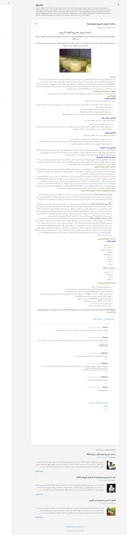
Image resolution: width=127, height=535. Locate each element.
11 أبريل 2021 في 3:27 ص (83, 387)
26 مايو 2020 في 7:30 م (82, 363)
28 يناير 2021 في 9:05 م (82, 377)
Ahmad (93, 337)
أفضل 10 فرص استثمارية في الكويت (90, 500)
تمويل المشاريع (97, 319)
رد (94, 333)
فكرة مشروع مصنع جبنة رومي (86, 403)
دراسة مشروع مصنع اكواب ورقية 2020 (89, 454)
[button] (24, 23)
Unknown (92, 353)
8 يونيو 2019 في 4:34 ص (83, 327)
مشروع (27, 4)
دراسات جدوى (85, 319)
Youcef (93, 327)
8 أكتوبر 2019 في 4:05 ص (83, 337)
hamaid (93, 387)
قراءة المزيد (27, 471)
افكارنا (94, 406)
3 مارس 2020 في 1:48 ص (82, 353)
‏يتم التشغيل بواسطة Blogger (63, 527)
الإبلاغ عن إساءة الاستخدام (63, 531)
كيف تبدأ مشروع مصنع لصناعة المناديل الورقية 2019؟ (84, 477)
